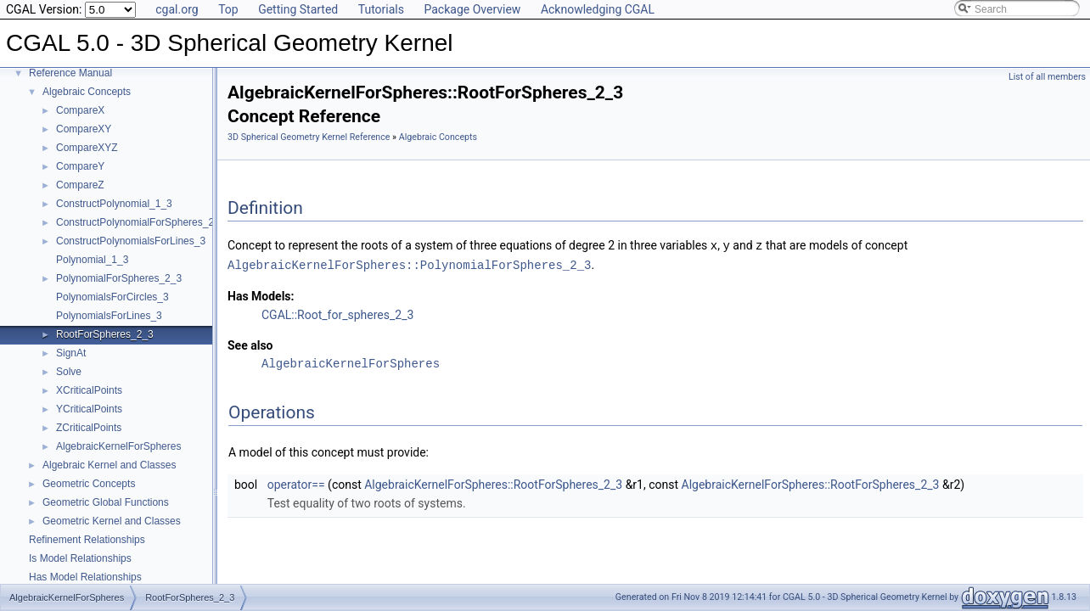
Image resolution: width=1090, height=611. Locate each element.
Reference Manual (70, 73)
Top (228, 9)
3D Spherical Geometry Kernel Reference (309, 137)
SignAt (71, 353)
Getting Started (298, 9)
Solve (68, 372)
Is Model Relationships (80, 558)
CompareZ (80, 185)
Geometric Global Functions (105, 502)
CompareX (80, 110)
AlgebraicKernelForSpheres (118, 446)
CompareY (80, 166)
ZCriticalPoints (88, 428)
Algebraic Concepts (86, 92)
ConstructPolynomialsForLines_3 (130, 241)
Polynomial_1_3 (92, 260)
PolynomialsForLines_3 (109, 316)
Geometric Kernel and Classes (111, 521)
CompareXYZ (87, 148)
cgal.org (176, 9)
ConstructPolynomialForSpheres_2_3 (140, 222)
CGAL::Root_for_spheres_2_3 (337, 313)
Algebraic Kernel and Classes (109, 465)
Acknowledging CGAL (598, 9)
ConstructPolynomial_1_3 (114, 204)
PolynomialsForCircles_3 (112, 297)
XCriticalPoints (89, 390)
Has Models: (261, 294)
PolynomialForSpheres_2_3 (119, 278)
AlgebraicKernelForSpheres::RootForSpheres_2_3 (493, 483)
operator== (296, 483)
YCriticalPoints (89, 409)
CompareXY (83, 129)
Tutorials (381, 9)
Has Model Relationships (85, 577)
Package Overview (472, 9)
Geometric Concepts (88, 484)
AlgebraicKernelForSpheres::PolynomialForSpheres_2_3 (409, 263)
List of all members (1047, 76)
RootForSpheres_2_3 (105, 334)
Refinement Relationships (87, 540)
